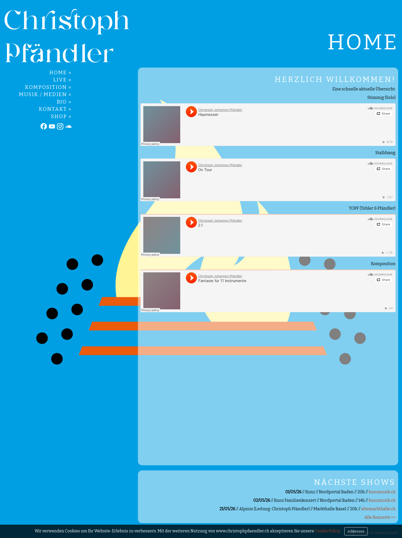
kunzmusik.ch (382, 491)
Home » (60, 72)
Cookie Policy (327, 530)
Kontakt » (55, 109)
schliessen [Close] (356, 531)
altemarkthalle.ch (378, 508)
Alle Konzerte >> (380, 517)
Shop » (61, 116)
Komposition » (48, 87)
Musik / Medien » (45, 94)
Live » (62, 80)
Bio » (64, 102)
